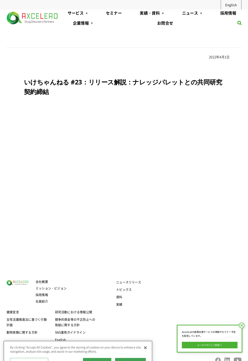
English (231, 5)
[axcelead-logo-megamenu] (32, 11)
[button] (239, 24)
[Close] (145, 356)
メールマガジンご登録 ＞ (209, 345)
